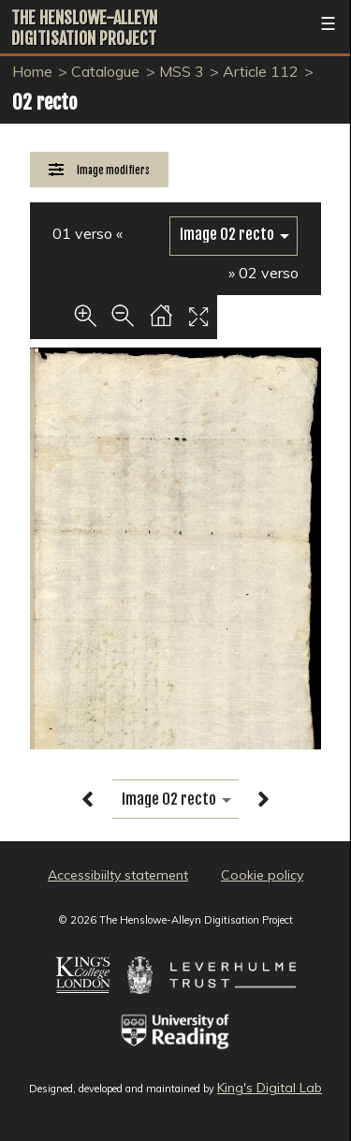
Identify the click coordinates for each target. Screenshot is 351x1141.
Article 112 (261, 71)
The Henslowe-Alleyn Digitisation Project (84, 28)
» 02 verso (263, 272)
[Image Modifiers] (99, 170)
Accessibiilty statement (118, 875)
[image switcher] (233, 234)
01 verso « (87, 233)
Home (32, 71)
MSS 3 (181, 71)
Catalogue (105, 71)
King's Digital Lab (269, 1087)
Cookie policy (262, 875)
